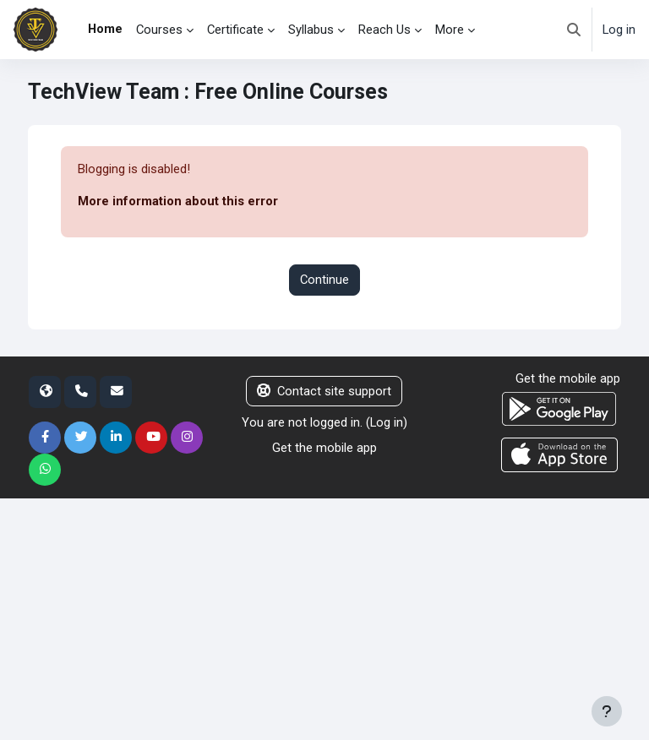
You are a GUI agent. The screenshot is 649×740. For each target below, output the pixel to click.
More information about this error (178, 201)
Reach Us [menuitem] (384, 29)
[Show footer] (607, 711)
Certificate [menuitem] (235, 29)
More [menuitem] (449, 29)
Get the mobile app (324, 447)
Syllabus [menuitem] (311, 29)
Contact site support (324, 391)
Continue (324, 279)
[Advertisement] (324, 616)
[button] (573, 29)
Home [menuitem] (105, 28)
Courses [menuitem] (159, 29)
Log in (619, 29)
